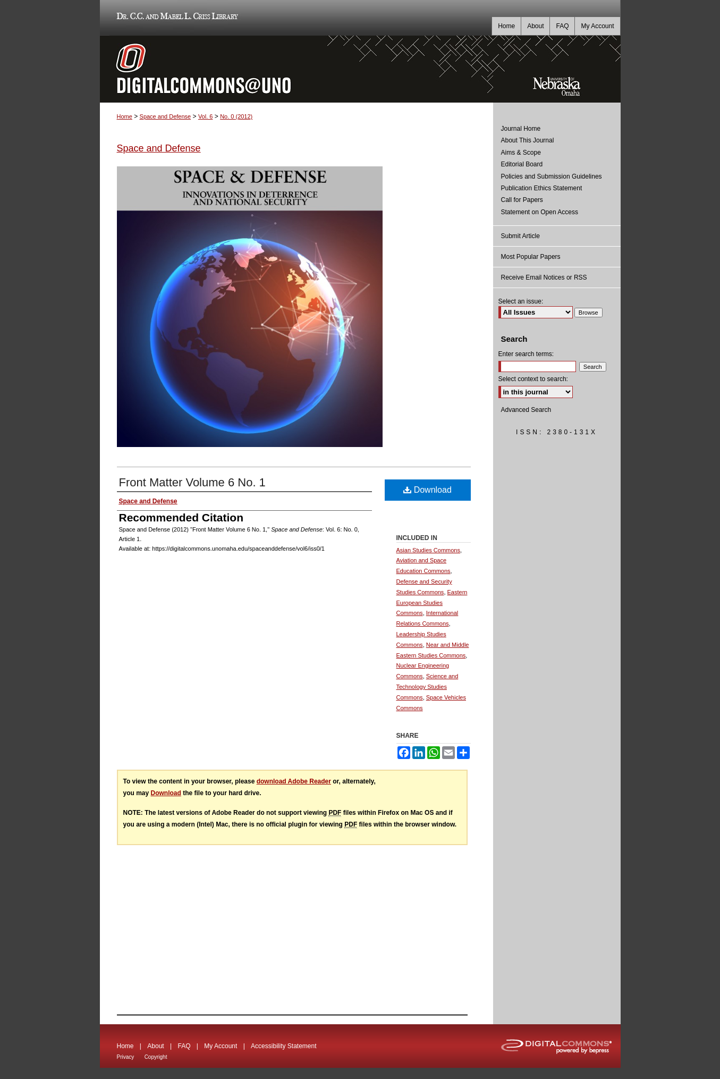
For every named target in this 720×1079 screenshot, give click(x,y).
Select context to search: (533, 379)
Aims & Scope (521, 152)
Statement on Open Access (539, 212)
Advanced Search (526, 410)
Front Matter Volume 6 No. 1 (192, 482)
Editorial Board (522, 164)
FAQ (183, 1046)
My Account (220, 1046)
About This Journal (527, 140)
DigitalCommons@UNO (296, 69)
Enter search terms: (526, 354)
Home (124, 116)
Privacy (125, 1057)
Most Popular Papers (531, 256)
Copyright (156, 1057)
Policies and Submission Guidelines (551, 176)
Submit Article (520, 236)
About (155, 1046)
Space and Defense (165, 116)
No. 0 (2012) (236, 116)
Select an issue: (521, 301)
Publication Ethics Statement (541, 188)
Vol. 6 (205, 116)
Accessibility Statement (283, 1046)
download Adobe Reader (294, 781)
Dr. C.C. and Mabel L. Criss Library (175, 18)
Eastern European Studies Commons (432, 603)
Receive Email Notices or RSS (544, 277)
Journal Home (521, 128)
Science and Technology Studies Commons (427, 687)
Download (427, 489)
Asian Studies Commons (428, 550)
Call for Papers (522, 200)
